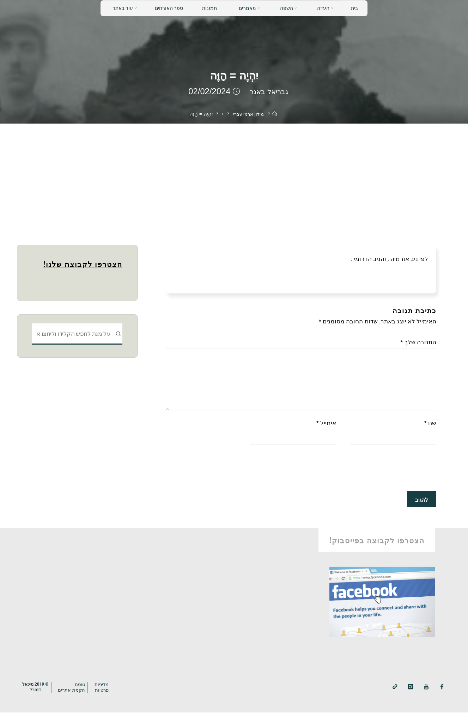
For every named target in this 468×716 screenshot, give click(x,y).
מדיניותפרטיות (105, 691)
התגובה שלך (418, 342)
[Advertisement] (234, 176)
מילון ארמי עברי (248, 114)
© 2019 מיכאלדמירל (36, 690)
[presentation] (382, 472)
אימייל (326, 426)
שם (430, 426)
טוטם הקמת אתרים (74, 691)
